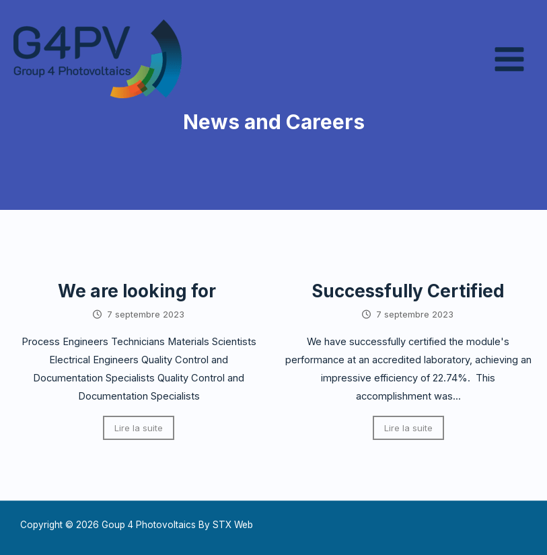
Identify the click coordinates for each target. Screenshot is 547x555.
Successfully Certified (408, 291)
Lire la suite (138, 427)
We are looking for (139, 291)
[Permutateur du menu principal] (509, 59)
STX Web (233, 524)
